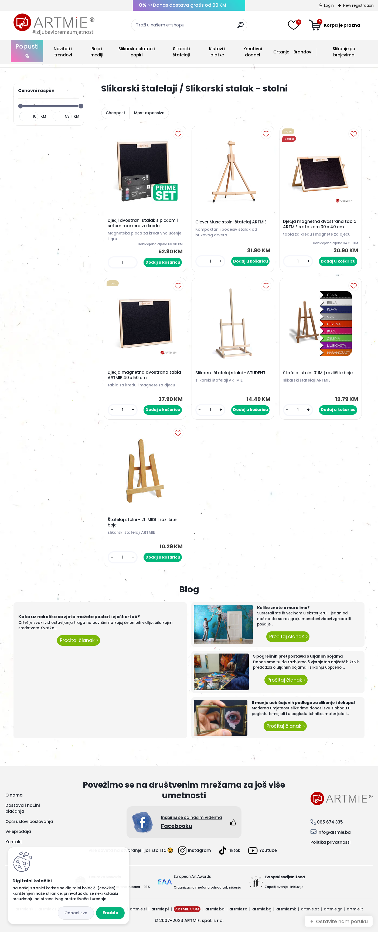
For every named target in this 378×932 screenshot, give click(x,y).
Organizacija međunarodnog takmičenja (207, 887)
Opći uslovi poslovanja (29, 821)
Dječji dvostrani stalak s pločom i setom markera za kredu (143, 223)
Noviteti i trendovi (63, 52)
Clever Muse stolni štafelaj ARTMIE (231, 222)
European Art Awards (192, 876)
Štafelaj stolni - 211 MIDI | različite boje (142, 522)
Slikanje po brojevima (344, 52)
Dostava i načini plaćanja (22, 808)
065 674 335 (330, 822)
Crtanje (281, 52)
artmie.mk (286, 909)
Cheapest (115, 112)
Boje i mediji (96, 52)
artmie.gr (333, 909)
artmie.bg (261, 909)
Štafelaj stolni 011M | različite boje (318, 373)
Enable (110, 913)
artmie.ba (214, 909)
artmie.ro (238, 909)
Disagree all (76, 913)
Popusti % (27, 51)
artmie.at (310, 909)
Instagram (194, 850)
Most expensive (149, 112)
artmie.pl (160, 909)
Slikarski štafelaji (181, 52)
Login (329, 5)
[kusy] (123, 262)
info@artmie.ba (334, 832)
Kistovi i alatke (217, 52)
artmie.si (138, 909)
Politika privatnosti (330, 842)
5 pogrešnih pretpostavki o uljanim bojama (298, 656)
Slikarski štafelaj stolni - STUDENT (230, 373)
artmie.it (355, 909)
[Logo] (53, 24)
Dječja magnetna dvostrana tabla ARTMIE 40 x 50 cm (144, 375)
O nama (14, 795)
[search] (240, 27)
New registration (358, 5)
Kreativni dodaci (252, 52)
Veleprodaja (18, 831)
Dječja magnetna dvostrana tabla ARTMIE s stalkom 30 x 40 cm (319, 224)
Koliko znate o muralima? (283, 607)
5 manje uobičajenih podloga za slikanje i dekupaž (303, 702)
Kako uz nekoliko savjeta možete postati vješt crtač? (79, 617)
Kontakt (13, 842)
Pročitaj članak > (78, 640)
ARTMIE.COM (187, 909)
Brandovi (303, 52)
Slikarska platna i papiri (136, 52)
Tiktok (229, 850)
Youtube (262, 850)
